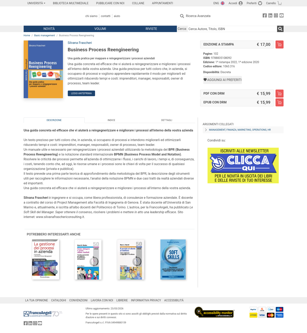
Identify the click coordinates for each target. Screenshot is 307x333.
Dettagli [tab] (166, 120)
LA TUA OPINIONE (36, 300)
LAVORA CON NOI (102, 300)
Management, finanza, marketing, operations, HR (240, 129)
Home (27, 35)
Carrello (271, 3)
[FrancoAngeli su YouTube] (282, 16)
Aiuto (117, 16)
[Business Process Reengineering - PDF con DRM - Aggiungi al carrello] (280, 94)
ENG (216, 3)
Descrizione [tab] (54, 120)
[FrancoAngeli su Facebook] (265, 16)
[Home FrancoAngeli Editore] (50, 16)
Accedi (233, 3)
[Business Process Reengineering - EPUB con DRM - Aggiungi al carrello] (280, 102)
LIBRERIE (122, 300)
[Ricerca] (280, 29)
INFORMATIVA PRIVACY (146, 300)
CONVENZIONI (78, 300)
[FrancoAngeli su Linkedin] (270, 16)
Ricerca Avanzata (198, 16)
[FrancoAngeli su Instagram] (276, 16)
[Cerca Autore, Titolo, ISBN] (232, 29)
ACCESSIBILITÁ (173, 300)
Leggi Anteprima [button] (81, 93)
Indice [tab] (111, 120)
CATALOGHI (58, 300)
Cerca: (182, 29)
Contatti (105, 16)
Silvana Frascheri (80, 43)
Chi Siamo (91, 16)
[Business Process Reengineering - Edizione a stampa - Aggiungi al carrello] (280, 44)
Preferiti (251, 3)
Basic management (44, 35)
